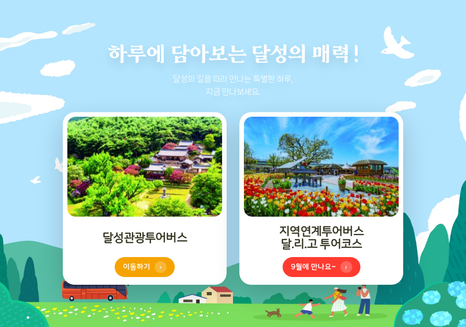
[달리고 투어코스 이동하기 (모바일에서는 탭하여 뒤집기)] (145, 198)
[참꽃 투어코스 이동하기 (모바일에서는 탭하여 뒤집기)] (321, 198)
